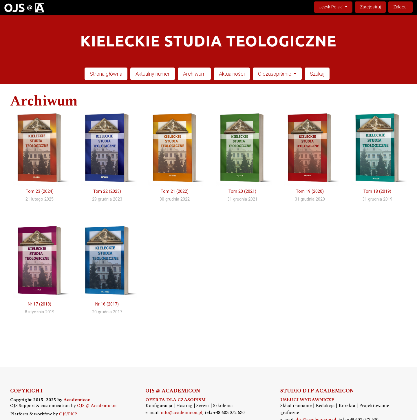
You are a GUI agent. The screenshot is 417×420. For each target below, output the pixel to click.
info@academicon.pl (181, 412)
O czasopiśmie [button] (275, 74)
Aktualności (232, 74)
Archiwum (194, 74)
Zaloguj (400, 7)
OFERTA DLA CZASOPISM (175, 400)
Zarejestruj (370, 7)
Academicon (77, 400)
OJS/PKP (68, 414)
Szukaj (317, 74)
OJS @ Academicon (97, 405)
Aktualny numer (153, 74)
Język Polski (335, 6)
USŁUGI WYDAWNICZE (307, 400)
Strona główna (106, 74)
